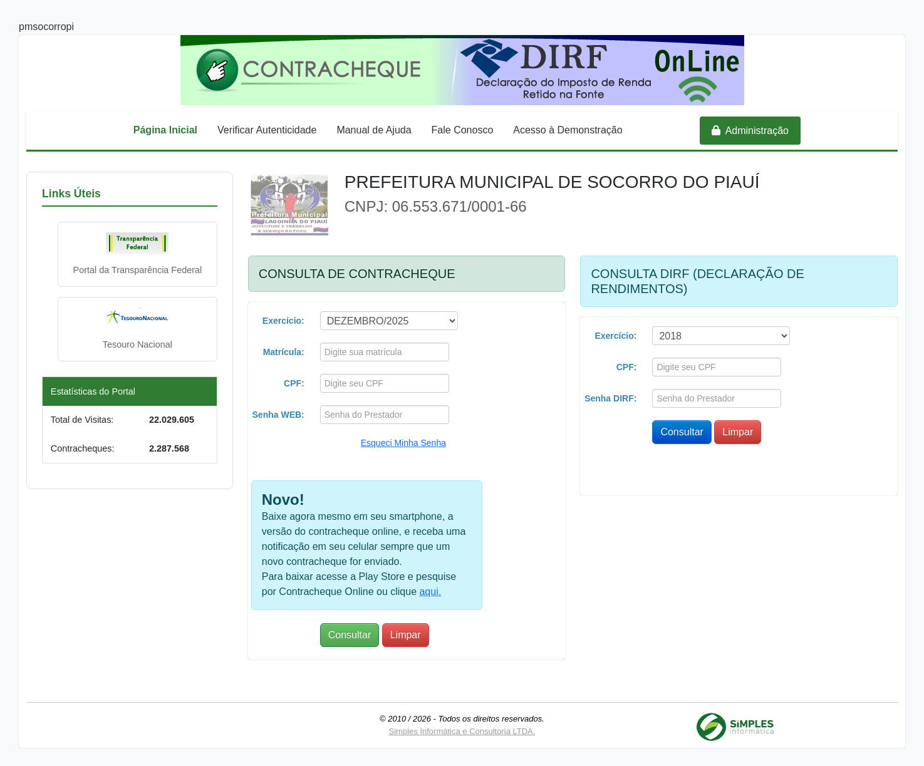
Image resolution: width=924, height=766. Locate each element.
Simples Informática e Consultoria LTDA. (462, 731)
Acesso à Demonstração (567, 130)
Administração (750, 130)
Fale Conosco (463, 130)
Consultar (349, 634)
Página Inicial (165, 130)
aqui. (430, 591)
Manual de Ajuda (373, 130)
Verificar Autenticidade (266, 130)
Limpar (405, 634)
